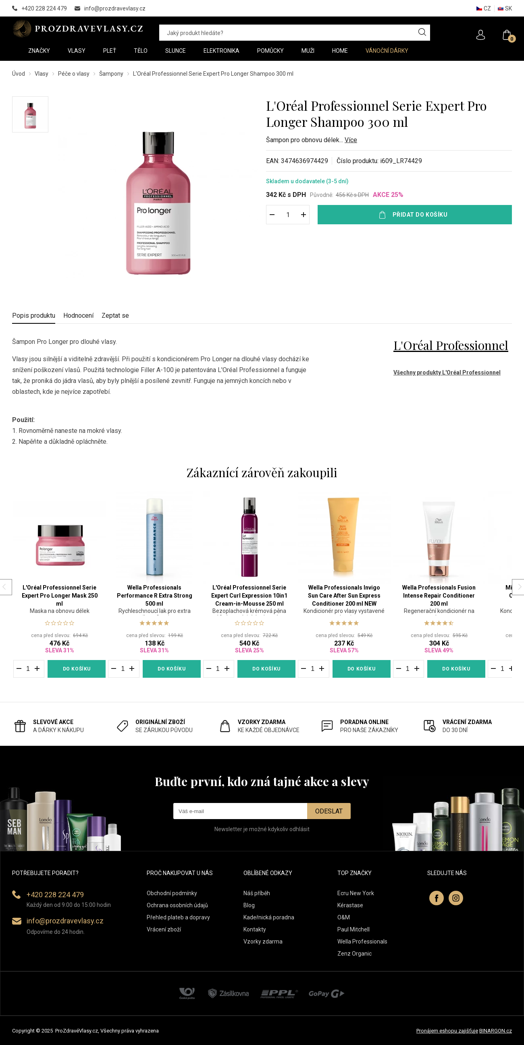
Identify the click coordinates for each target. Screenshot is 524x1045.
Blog (249, 905)
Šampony (111, 73)
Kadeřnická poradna (268, 917)
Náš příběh (256, 893)
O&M (343, 917)
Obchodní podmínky (172, 893)
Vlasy (41, 73)
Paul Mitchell (353, 929)
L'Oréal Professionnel (450, 345)
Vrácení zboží (164, 929)
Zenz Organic (354, 953)
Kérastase (350, 905)
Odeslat (329, 811)
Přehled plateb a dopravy (178, 917)
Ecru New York (355, 893)
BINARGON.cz (495, 1031)
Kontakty (254, 929)
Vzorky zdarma (263, 941)
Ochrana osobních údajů (177, 905)
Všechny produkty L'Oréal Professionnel (447, 372)
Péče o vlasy (73, 73)
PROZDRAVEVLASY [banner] (77, 28)
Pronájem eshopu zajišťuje (447, 1031)
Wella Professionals (362, 941)
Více (351, 140)
